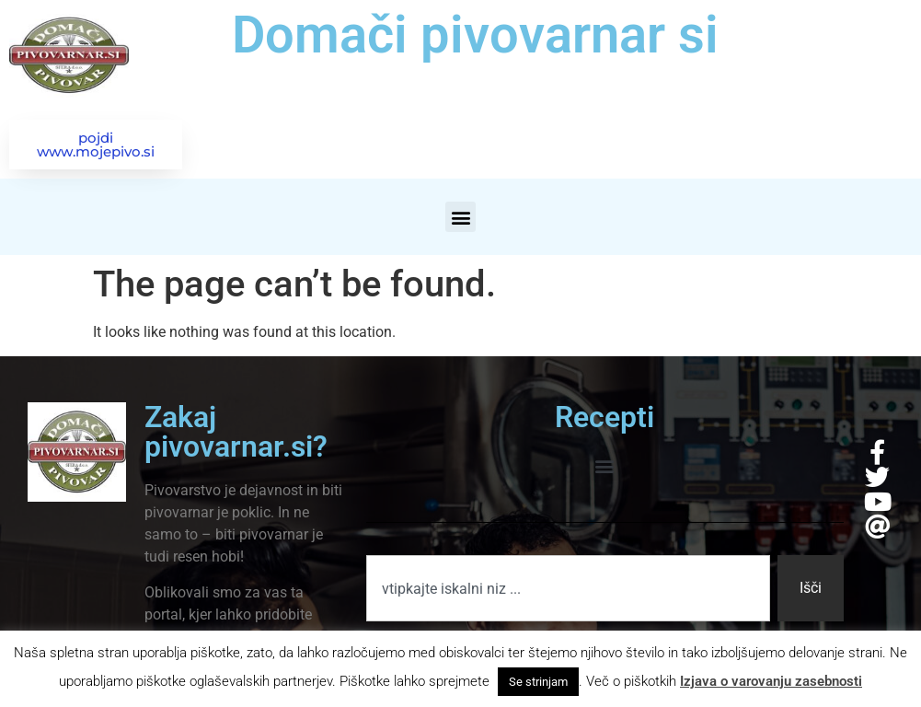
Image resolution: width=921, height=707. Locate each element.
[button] (460, 217)
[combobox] (568, 588)
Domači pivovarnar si (475, 35)
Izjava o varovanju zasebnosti (771, 681)
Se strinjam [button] (538, 682)
